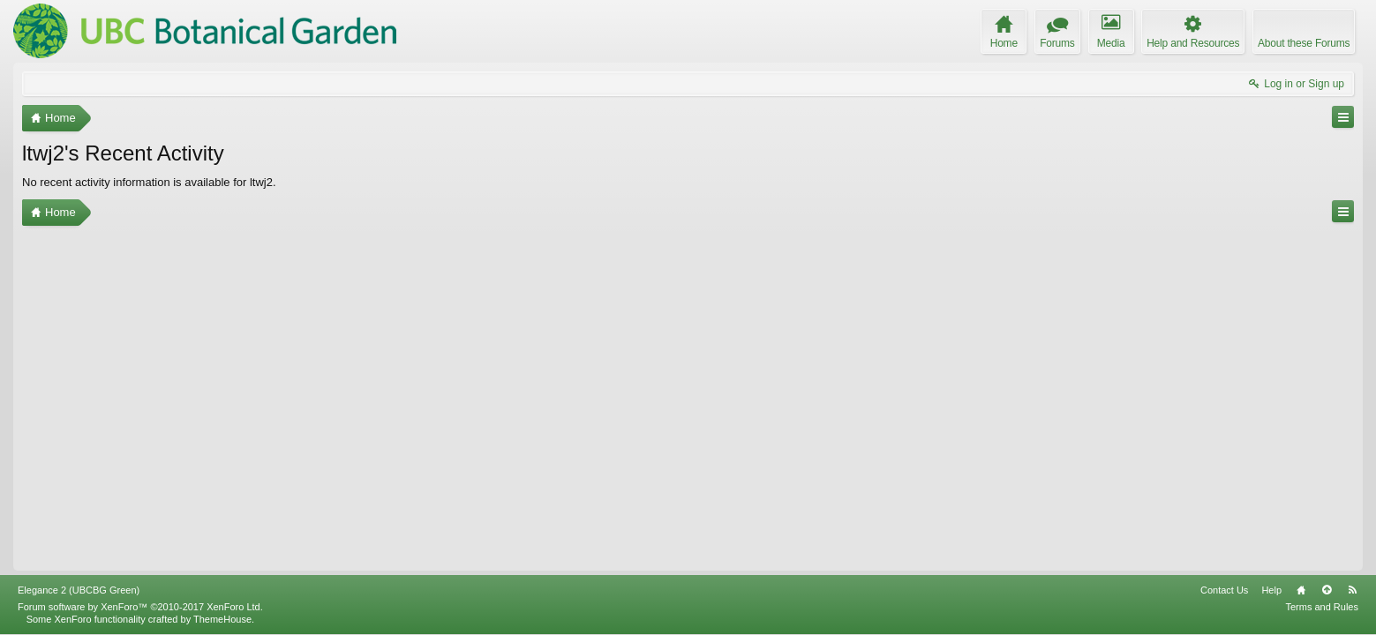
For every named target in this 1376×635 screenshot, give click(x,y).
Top (1326, 590)
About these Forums (1304, 43)
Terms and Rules (1321, 606)
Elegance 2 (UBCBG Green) (78, 590)
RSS (1352, 590)
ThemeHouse (222, 619)
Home (1301, 590)
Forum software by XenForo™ (140, 606)
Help (1271, 590)
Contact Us (1224, 590)
